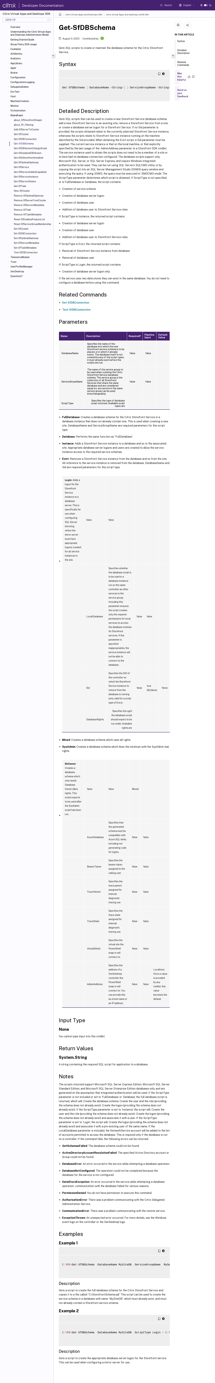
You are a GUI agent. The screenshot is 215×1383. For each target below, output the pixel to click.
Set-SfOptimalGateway (26, 238)
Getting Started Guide (22, 39)
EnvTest (14, 91)
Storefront (16, 115)
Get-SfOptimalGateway (26, 162)
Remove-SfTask (22, 209)
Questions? (16, 276)
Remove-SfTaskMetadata (27, 214)
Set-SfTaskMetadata (25, 247)
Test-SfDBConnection (26, 252)
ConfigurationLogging (22, 82)
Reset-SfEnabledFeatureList (29, 219)
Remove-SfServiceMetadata (29, 205)
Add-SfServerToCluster (26, 129)
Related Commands (183, 65)
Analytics (15, 58)
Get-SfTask (20, 186)
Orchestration (18, 110)
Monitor (14, 105)
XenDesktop (17, 271)
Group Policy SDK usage (23, 44)
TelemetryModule (20, 257)
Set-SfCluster (21, 228)
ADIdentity (16, 53)
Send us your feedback (182, 93)
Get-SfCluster (21, 134)
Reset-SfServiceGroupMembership (32, 224)
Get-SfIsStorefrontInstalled (28, 157)
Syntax (181, 43)
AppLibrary (16, 63)
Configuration (18, 77)
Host (13, 96)
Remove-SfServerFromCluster (30, 200)
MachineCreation (19, 101)
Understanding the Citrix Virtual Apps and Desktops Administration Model (30, 33)
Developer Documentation (42, 6)
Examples (15, 49)
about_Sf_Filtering (24, 124)
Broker (14, 72)
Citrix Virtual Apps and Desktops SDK (84, 14)
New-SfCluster (22, 190)
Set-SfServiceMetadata (26, 243)
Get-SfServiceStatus (25, 181)
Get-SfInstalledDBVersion (27, 153)
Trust (13, 262)
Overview (15, 27)
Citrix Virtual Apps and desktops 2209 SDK (127, 14)
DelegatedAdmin (19, 87)
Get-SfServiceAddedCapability (30, 172)
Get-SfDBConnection (25, 139)
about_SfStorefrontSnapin (28, 120)
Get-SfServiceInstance (26, 176)
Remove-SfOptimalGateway (29, 195)
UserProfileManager (21, 266)
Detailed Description (183, 53)
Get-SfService (21, 167)
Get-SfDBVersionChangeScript (30, 148)
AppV (13, 68)
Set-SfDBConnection (25, 233)
